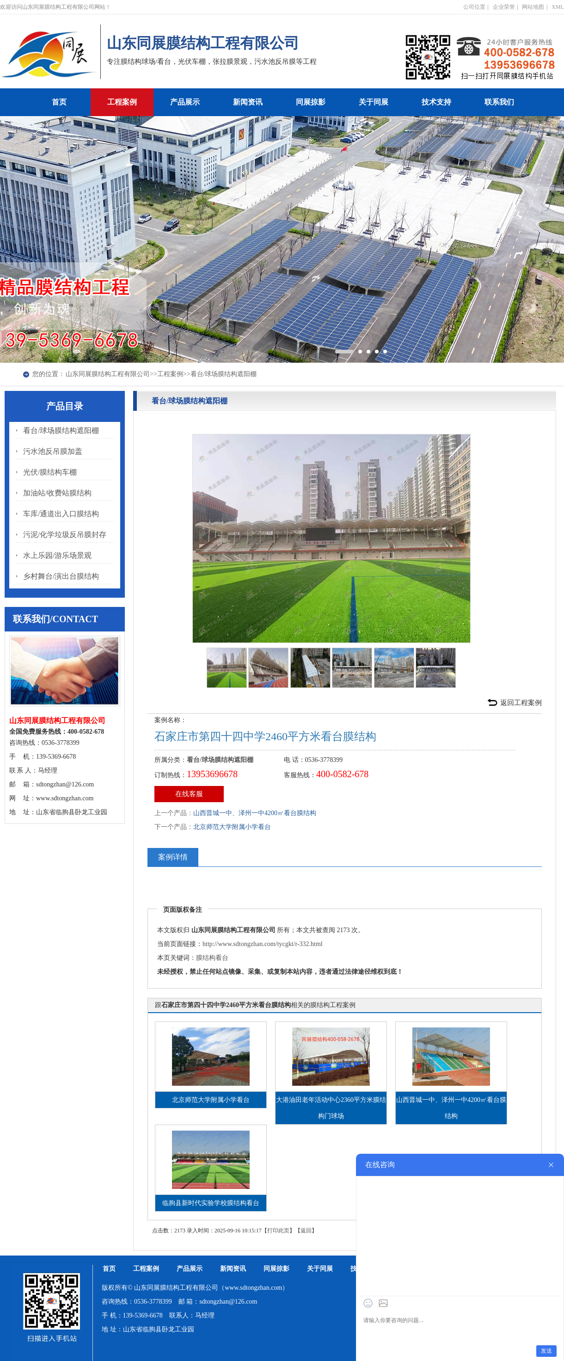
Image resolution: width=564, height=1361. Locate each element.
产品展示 (185, 102)
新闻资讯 (248, 102)
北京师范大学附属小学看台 (232, 826)
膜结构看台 (212, 957)
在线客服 (189, 794)
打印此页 (278, 1230)
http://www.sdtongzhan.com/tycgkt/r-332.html (262, 943)
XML (558, 7)
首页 (59, 102)
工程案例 (122, 102)
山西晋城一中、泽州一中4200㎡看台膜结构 (254, 813)
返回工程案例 (521, 702)
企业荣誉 (504, 7)
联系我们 (499, 102)
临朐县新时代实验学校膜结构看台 (210, 1203)
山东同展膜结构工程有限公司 (108, 374)
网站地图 (533, 7)
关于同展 (373, 102)
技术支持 (436, 102)
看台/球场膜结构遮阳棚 (223, 374)
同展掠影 (310, 102)
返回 (306, 1230)
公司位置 (474, 7)
